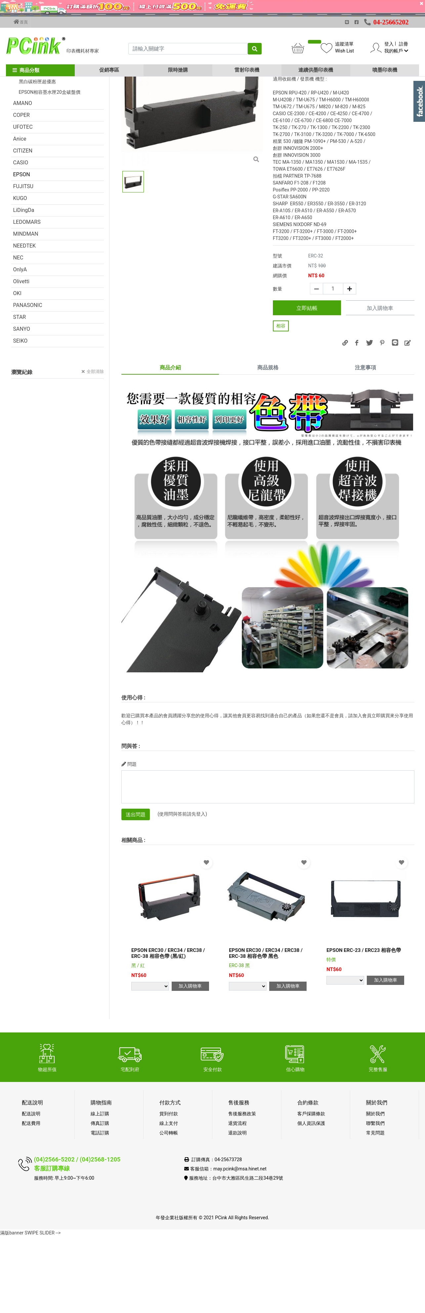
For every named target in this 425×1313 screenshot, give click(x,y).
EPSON (21, 251)
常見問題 (375, 1209)
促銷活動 (23, 122)
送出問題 (136, 891)
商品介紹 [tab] (170, 444)
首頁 (21, 22)
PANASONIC (27, 382)
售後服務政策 (242, 1190)
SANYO (21, 405)
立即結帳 (307, 385)
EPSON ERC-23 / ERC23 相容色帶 (363, 1027)
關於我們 (375, 1190)
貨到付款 (168, 1190)
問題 (129, 840)
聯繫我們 (375, 1199)
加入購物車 (380, 385)
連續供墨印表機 (315, 70)
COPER (21, 191)
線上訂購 (100, 1190)
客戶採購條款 (311, 1190)
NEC (18, 334)
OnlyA (20, 346)
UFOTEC (23, 203)
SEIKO (20, 417)
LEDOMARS (27, 298)
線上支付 (168, 1199)
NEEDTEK (24, 322)
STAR (19, 393)
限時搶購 (178, 70)
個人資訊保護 (311, 1199)
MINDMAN (25, 310)
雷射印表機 (246, 70)
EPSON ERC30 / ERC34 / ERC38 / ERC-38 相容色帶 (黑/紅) (168, 1030)
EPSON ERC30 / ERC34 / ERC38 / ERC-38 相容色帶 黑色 (266, 1030)
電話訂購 (100, 1209)
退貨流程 (237, 1199)
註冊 (403, 44)
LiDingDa (23, 287)
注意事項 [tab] (365, 444)
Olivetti (21, 358)
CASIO (20, 239)
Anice (19, 215)
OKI (17, 370)
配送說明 (31, 1190)
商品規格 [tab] (267, 444)
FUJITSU (23, 263)
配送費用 (31, 1199)
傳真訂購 (100, 1199)
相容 (280, 402)
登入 (389, 44)
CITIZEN (23, 227)
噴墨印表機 (384, 70)
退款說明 (237, 1209)
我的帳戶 (396, 50)
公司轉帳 (168, 1209)
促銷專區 (109, 70)
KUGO (20, 275)
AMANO (22, 180)
